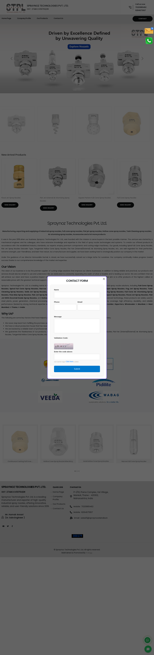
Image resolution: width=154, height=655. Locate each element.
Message (58, 317)
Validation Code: (61, 338)
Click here (69, 362)
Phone (57, 302)
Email (80, 302)
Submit (77, 369)
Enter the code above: (63, 352)
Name (56, 290)
